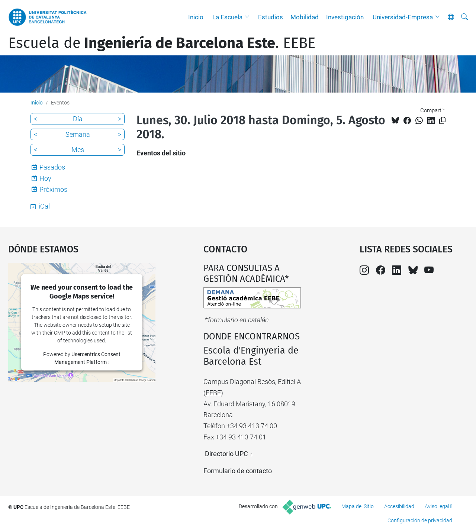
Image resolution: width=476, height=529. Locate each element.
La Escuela (227, 17)
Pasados (52, 167)
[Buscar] (464, 17)
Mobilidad (304, 17)
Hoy (45, 178)
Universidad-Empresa (403, 17)
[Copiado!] (442, 120)
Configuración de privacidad (419, 520)
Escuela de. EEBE (161, 43)
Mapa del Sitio (357, 506)
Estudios (270, 17)
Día (78, 119)
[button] (249, 17)
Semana (77, 134)
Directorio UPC (226, 454)
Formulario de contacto (237, 471)
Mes (77, 150)
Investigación (345, 17)
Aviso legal (437, 506)
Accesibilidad (399, 506)
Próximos (53, 189)
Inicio (195, 17)
